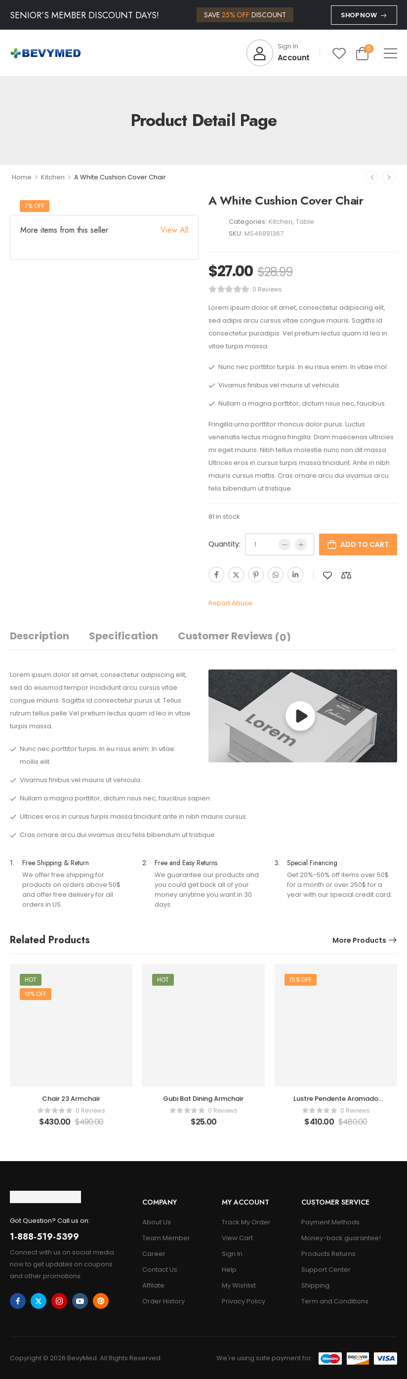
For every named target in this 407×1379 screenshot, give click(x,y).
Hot (31, 979)
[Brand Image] (208, 227)
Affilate (153, 1285)
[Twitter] (236, 575)
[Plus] (301, 544)
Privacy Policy (243, 1301)
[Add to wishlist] (327, 575)
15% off (300, 979)
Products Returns (328, 1253)
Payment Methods (330, 1222)
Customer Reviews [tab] (234, 636)
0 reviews (267, 289)
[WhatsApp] (276, 575)
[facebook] (18, 1301)
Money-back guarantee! (341, 1238)
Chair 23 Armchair (71, 1098)
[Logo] (45, 53)
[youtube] (80, 1301)
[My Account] (278, 53)
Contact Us (159, 1269)
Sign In (232, 1253)
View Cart (237, 1238)
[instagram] (59, 1301)
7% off (34, 206)
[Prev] (372, 177)
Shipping (315, 1285)
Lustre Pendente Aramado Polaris (335, 1103)
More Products (359, 940)
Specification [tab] (123, 636)
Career (153, 1253)
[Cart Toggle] (362, 53)
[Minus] (284, 544)
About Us (156, 1222)
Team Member (166, 1238)
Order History (163, 1301)
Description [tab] (39, 636)
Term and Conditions (334, 1301)
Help (229, 1269)
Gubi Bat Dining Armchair (203, 1098)
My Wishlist (239, 1285)
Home (22, 177)
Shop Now (358, 15)
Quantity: (224, 544)
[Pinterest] (256, 575)
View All (174, 230)
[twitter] (38, 1301)
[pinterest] (101, 1301)
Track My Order (246, 1222)
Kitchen (53, 177)
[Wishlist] (339, 53)
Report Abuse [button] (230, 603)
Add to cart (364, 544)
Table (305, 221)
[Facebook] (216, 575)
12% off (35, 994)
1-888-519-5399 (44, 1236)
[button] (390, 53)
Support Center (326, 1269)
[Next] (388, 177)
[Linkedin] (295, 575)
